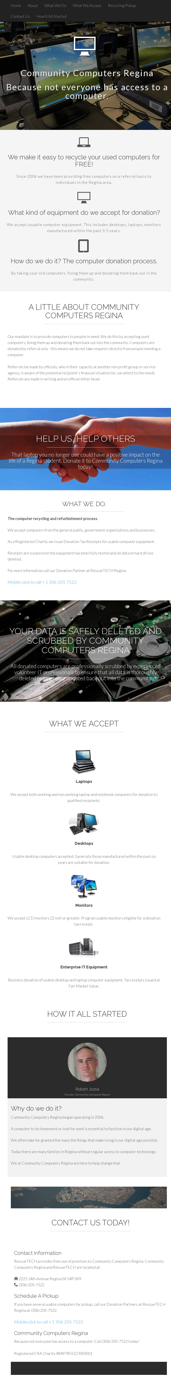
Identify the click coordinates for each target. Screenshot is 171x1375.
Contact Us (20, 16)
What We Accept (87, 5)
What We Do (55, 5)
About (33, 5)
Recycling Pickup (122, 5)
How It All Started (51, 16)
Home (16, 5)
